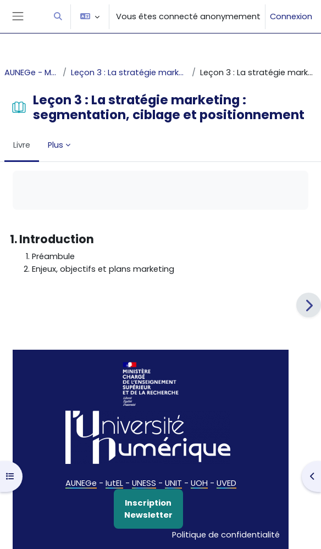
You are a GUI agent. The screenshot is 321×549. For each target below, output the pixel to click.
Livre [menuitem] (21, 144)
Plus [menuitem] (55, 144)
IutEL (114, 483)
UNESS (144, 483)
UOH (199, 483)
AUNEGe (81, 483)
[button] (58, 16)
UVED (226, 483)
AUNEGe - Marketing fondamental (31, 72)
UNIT (173, 483)
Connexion (291, 16)
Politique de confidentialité (226, 534)
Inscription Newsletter (148, 508)
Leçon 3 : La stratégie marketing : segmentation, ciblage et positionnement (129, 72)
